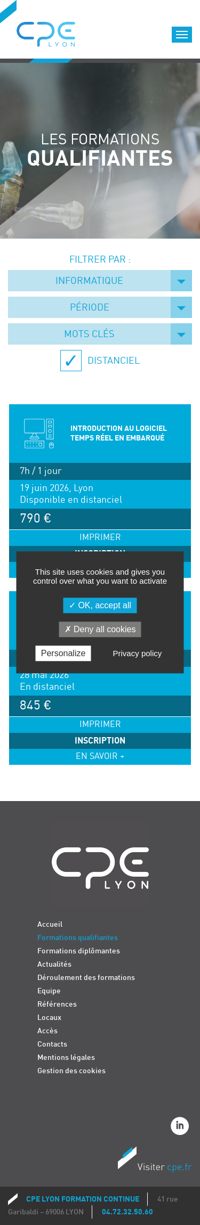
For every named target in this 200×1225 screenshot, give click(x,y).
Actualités (54, 964)
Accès (47, 1031)
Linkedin (181, 1127)
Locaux (49, 1018)
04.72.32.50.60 (127, 1212)
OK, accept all (100, 605)
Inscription (100, 741)
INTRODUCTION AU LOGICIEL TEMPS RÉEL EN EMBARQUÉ (118, 433)
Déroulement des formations (86, 978)
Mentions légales (66, 1057)
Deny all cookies (100, 629)
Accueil (49, 924)
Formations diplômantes (78, 951)
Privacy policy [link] (137, 653)
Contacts (52, 1044)
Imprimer (100, 537)
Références (57, 1004)
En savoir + (100, 756)
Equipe (49, 991)
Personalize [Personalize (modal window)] (63, 653)
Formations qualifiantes (77, 938)
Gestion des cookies (71, 1071)
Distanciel (112, 361)
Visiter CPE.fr (154, 1161)
